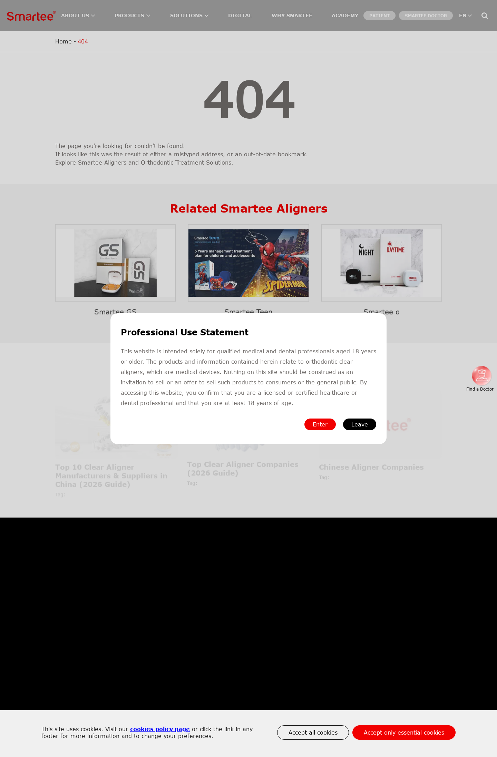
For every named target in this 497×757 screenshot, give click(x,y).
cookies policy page (160, 729)
